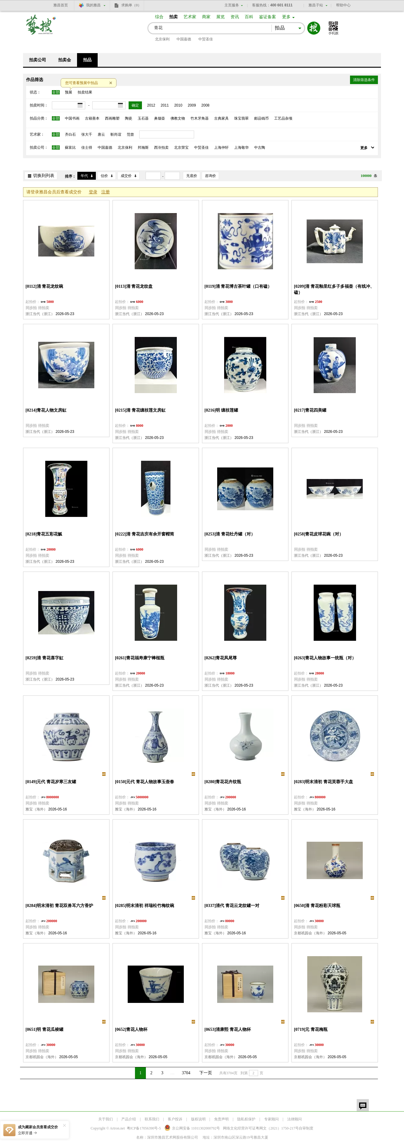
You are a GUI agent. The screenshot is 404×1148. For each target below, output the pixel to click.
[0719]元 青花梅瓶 (311, 1029)
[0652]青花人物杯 (131, 1029)
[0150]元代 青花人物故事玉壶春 (144, 781)
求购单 (131, 5)
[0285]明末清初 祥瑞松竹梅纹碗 (144, 905)
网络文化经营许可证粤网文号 (261, 1128)
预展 (68, 92)
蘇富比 (70, 147)
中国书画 (72, 118)
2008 (205, 105)
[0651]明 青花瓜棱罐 (44, 1029)
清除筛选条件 (364, 80)
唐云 (101, 134)
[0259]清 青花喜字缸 (44, 658)
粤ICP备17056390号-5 (144, 1128)
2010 (178, 105)
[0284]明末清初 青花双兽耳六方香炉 (59, 905)
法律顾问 (294, 1119)
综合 (159, 17)
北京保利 (162, 39)
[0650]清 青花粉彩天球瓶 (317, 905)
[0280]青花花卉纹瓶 (222, 781)
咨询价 (210, 176)
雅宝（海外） (36, 809)
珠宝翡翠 (241, 118)
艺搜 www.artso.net (41, 28)
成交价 (126, 176)
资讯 (235, 17)
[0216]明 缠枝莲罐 (221, 410)
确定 (135, 105)
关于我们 (105, 1119)
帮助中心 (343, 5)
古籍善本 (92, 118)
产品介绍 (128, 1119)
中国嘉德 (184, 39)
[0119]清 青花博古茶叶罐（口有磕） (238, 286)
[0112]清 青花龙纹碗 (44, 286)
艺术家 (189, 17)
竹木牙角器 (199, 118)
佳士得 (86, 147)
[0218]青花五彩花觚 (43, 534)
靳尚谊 (115, 134)
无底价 (191, 176)
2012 (151, 105)
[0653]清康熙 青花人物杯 (227, 1029)
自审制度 (306, 1128)
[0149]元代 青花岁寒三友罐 (50, 781)
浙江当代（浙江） (40, 314)
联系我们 (152, 1119)
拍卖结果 (85, 92)
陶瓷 (128, 118)
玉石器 (143, 118)
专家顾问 (271, 1119)
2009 (192, 105)
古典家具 (221, 118)
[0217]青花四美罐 (310, 410)
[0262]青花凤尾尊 (220, 658)
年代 (84, 176)
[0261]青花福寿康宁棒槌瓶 (139, 658)
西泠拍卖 (161, 147)
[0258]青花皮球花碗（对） (318, 534)
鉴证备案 (267, 17)
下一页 (205, 1073)
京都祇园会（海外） (310, 933)
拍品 (87, 60)
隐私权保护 (246, 1119)
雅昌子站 (315, 5)
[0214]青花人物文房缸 (45, 410)
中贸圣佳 (205, 39)
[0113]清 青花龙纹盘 (134, 286)
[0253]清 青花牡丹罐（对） (229, 534)
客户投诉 (175, 1119)
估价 (104, 176)
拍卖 (173, 17)
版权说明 (198, 1119)
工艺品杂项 (283, 118)
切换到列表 (43, 175)
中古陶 (259, 147)
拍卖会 (64, 60)
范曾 (130, 134)
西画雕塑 (112, 118)
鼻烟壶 (159, 118)
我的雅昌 (93, 5)
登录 (93, 192)
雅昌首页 (60, 5)
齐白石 (70, 134)
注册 (105, 192)
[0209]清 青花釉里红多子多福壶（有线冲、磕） (334, 289)
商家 (206, 17)
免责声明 (221, 1119)
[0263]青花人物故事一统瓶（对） (325, 658)
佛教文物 (177, 118)
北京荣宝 (181, 147)
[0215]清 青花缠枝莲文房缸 (140, 410)
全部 (55, 92)
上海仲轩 (221, 147)
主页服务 (231, 5)
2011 (165, 105)
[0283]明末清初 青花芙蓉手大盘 (323, 781)
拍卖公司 (37, 60)
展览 (220, 17)
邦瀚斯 (143, 147)
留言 (363, 1105)
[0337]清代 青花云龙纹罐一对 (231, 905)
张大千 (86, 134)
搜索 (313, 28)
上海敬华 (241, 147)
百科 (249, 17)
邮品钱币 (261, 118)
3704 (186, 1073)
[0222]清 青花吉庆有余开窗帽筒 (144, 534)
